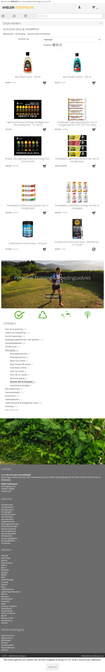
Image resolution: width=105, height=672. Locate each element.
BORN (4, 575)
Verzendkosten (8, 647)
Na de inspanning (15, 336)
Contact (6, 469)
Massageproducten (20, 354)
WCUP (4, 616)
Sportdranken (7, 519)
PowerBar (5, 601)
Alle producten (12, 410)
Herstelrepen (7, 516)
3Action (4, 555)
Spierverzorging (18, 378)
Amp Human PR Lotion (21, 364)
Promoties (11, 406)
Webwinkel (8, 34)
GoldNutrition (7, 589)
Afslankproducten (19, 357)
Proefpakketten (8, 540)
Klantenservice (8, 635)
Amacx (4, 560)
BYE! (3, 577)
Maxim (4, 594)
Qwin (3, 603)
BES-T (3, 568)
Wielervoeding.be (12, 630)
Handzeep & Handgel (21, 385)
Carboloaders (7, 507)
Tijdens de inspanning (17, 332)
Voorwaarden (7, 645)
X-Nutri (4, 623)
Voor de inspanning (16, 329)
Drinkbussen (12, 346)
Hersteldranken (8, 514)
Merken (6, 550)
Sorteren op (59, 39)
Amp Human (7, 563)
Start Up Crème (18, 371)
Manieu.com (98, 656)
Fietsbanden (7, 536)
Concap (4, 582)
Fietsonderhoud (14, 389)
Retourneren (7, 638)
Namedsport (7, 599)
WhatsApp (6, 479)
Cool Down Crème (19, 368)
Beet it (4, 565)
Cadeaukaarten (13, 399)
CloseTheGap (7, 579)
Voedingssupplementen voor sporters (24, 339)
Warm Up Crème (19, 361)
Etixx (3, 587)
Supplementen (8, 521)
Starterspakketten (9, 538)
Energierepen (7, 509)
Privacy (4, 643)
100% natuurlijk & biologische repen (23, 403)
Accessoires (12, 396)
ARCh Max (6, 558)
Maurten (5, 596)
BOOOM (5, 570)
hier (9, 477)
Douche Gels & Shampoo (38, 34)
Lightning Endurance (10, 592)
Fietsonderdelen (14, 392)
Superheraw (6, 611)
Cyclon (4, 584)
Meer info (52, 296)
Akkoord (53, 667)
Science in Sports (9, 606)
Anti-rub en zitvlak (19, 375)
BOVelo (4, 572)
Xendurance (6, 620)
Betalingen (6, 640)
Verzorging (20, 34)
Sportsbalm (6, 608)
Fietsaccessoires (8, 529)
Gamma (6, 499)
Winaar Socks (7, 618)
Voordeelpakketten (15, 343)
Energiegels (6, 512)
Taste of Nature (8, 613)
